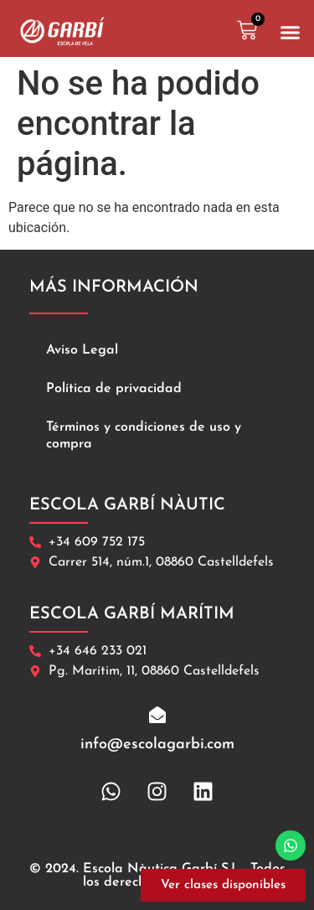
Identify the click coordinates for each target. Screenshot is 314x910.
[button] (290, 33)
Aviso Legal (82, 350)
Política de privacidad (114, 389)
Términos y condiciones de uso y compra (143, 436)
